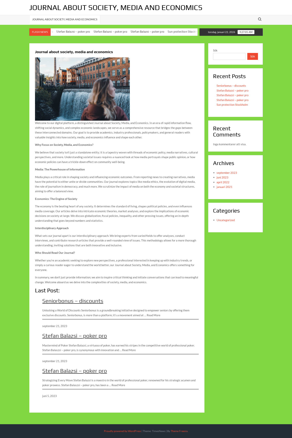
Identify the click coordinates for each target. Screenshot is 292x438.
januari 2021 (224, 187)
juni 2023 (222, 177)
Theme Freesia (179, 431)
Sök (215, 50)
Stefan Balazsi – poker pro (75, 31)
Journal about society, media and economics (115, 7)
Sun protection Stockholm (186, 31)
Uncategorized (226, 220)
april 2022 (223, 182)
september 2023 (227, 172)
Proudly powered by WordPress (122, 431)
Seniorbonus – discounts (72, 301)
